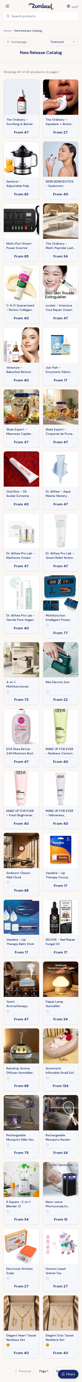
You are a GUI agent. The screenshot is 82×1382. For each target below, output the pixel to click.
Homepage (17, 42)
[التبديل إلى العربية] (73, 6)
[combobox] (63, 42)
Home (7, 30)
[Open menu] (7, 6)
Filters (68, 1374)
